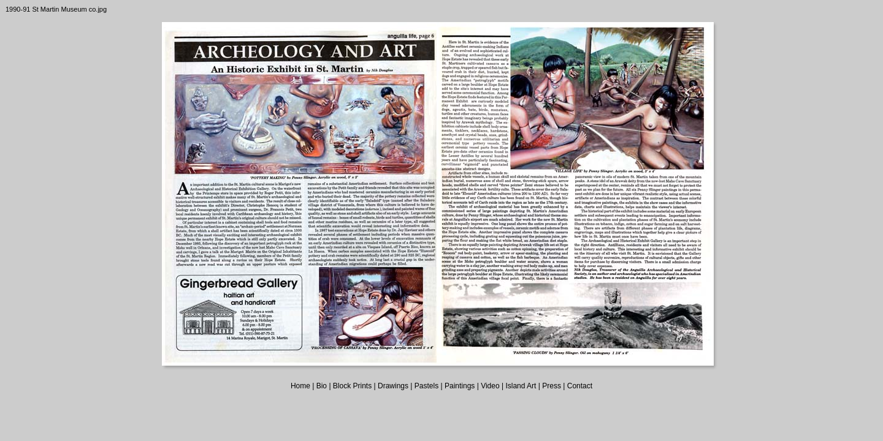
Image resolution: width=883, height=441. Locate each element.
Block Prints (352, 386)
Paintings (460, 386)
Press (551, 386)
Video (490, 386)
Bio (321, 386)
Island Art (520, 386)
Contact (579, 386)
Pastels (426, 386)
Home (300, 386)
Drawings (393, 386)
